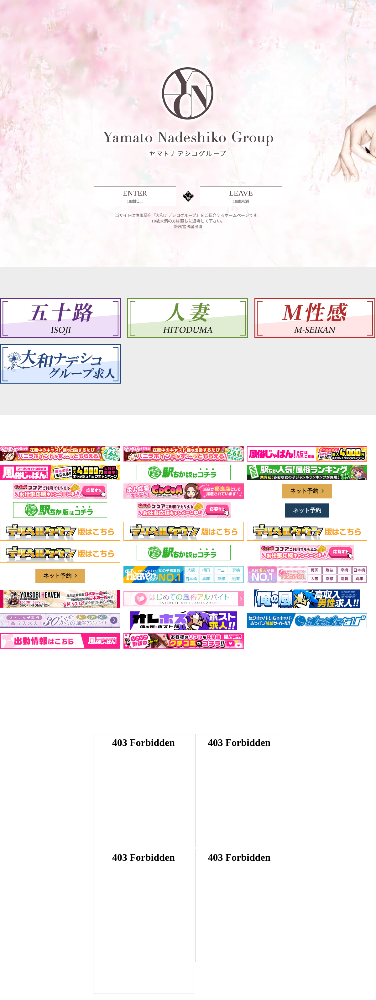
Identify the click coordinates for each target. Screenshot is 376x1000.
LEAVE (241, 196)
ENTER (135, 196)
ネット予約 (307, 491)
